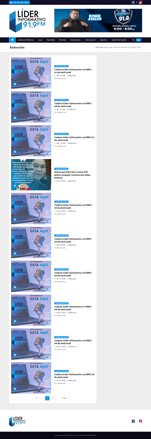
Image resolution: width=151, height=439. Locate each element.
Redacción (71, 75)
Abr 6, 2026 (61, 211)
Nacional (62, 40)
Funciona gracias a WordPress (65, 435)
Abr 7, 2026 (61, 75)
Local (40, 40)
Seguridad (51, 40)
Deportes (103, 40)
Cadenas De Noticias (26, 40)
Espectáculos (76, 40)
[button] (133, 40)
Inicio (98, 47)
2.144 (64, 398)
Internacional (90, 40)
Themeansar (92, 435)
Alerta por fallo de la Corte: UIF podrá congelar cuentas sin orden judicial (72, 175)
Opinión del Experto (119, 40)
